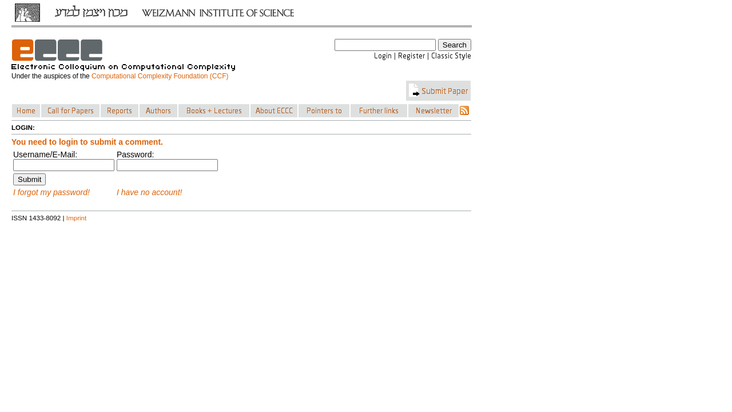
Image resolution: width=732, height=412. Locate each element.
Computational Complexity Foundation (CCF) (160, 76)
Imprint (76, 217)
